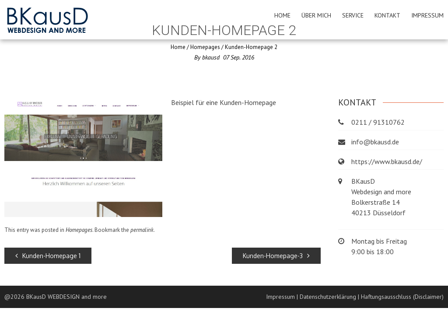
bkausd (211, 57)
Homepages (205, 47)
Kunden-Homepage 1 (47, 255)
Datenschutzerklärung (328, 297)
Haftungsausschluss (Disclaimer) (402, 297)
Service (353, 15)
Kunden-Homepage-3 (276, 255)
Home (282, 15)
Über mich (316, 15)
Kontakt (387, 15)
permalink (142, 230)
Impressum (427, 15)
